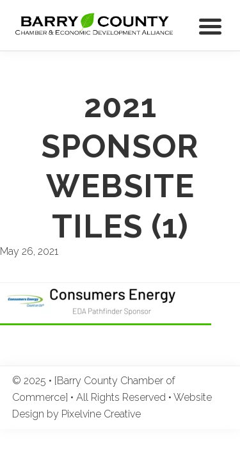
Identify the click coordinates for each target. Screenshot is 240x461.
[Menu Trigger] (210, 25)
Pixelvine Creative (101, 414)
